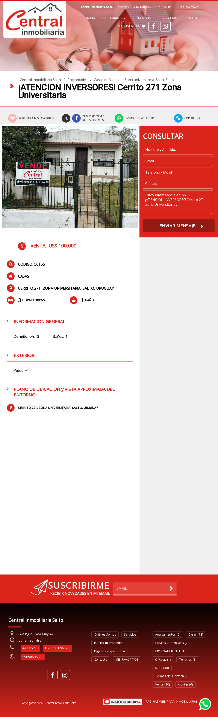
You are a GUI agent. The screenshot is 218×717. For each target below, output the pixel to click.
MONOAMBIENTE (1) (170, 651)
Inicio (90, 18)
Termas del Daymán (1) (172, 676)
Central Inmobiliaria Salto (40, 80)
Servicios (169, 18)
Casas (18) (195, 634)
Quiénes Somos (144, 18)
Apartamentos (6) (167, 634)
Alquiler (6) (185, 684)
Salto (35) (162, 668)
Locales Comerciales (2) (172, 643)
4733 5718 (163, 7)
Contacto (191, 18)
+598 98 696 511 (190, 7)
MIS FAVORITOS (131, 26)
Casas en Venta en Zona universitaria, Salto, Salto (134, 80)
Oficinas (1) (163, 659)
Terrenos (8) (188, 659)
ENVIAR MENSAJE (177, 226)
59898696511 (33, 657)
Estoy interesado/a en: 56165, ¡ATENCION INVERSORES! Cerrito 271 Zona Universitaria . (178, 202)
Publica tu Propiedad (109, 643)
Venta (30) (162, 684)
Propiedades (113, 18)
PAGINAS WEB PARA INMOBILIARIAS (171, 701)
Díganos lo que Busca (109, 651)
